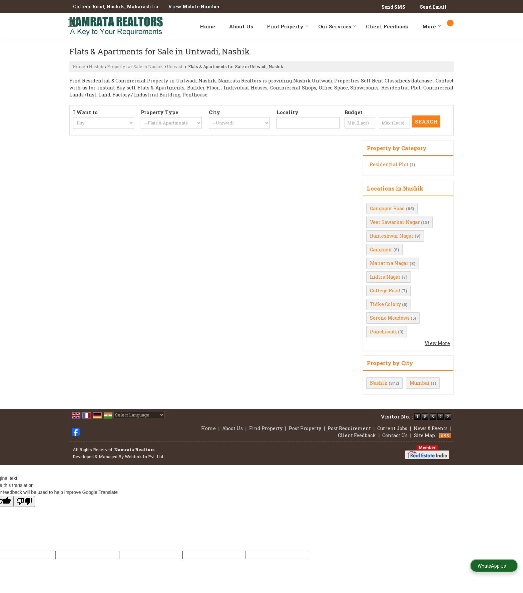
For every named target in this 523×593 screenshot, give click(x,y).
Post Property (305, 428)
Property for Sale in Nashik (135, 66)
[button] (194, 6)
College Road (385, 290)
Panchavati (383, 331)
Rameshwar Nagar (392, 236)
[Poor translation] (24, 501)
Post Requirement (349, 428)
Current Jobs (392, 428)
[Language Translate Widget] (139, 414)
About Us (241, 26)
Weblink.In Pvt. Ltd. (144, 456)
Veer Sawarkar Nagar (395, 222)
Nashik (96, 66)
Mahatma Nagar (389, 263)
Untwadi (175, 66)
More (431, 26)
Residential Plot (389, 164)
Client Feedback (387, 26)
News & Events (431, 428)
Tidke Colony (385, 304)
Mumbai (420, 383)
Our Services (337, 26)
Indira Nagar (385, 277)
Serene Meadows (390, 318)
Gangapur (381, 249)
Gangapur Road (387, 208)
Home (207, 26)
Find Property (288, 26)
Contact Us (395, 435)
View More (437, 343)
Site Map (424, 435)
